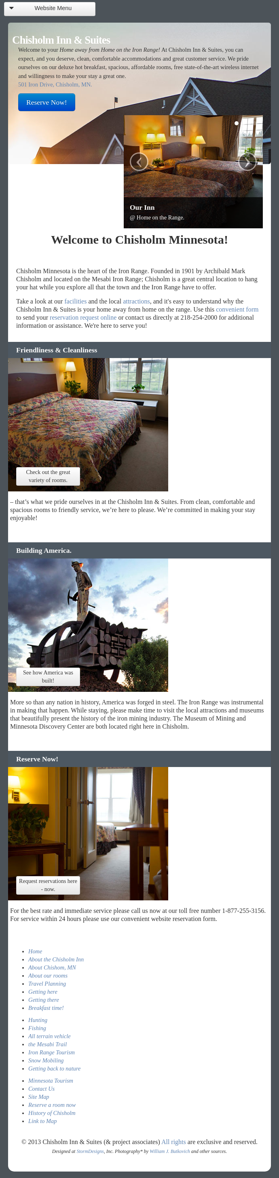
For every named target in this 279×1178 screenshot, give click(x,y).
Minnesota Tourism (50, 1080)
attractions (136, 301)
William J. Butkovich (170, 1151)
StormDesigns (90, 1151)
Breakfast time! (46, 1008)
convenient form (237, 309)
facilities (75, 301)
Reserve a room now (52, 1105)
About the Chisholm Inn (56, 959)
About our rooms (48, 975)
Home (35, 951)
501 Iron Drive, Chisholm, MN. (55, 84)
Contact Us (41, 1088)
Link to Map (42, 1121)
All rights (173, 1141)
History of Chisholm (52, 1113)
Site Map (38, 1097)
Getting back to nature (54, 1068)
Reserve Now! (46, 102)
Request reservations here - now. (48, 885)
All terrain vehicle (49, 1036)
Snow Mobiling (46, 1060)
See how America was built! (48, 677)
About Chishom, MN (52, 967)
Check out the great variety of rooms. (48, 476)
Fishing (37, 1028)
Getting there (43, 1000)
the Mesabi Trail (47, 1044)
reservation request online (83, 317)
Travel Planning (47, 983)
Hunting (37, 1020)
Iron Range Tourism (51, 1052)
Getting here (42, 991)
